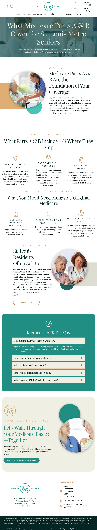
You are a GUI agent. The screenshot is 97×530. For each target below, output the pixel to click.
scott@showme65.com (73, 490)
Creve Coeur (27, 494)
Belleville (18, 494)
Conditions (38, 523)
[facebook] (7, 7)
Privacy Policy (25, 523)
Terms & (32, 523)
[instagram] (11, 7)
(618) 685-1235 (72, 495)
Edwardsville (28, 491)
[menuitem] (18, 14)
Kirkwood (19, 491)
